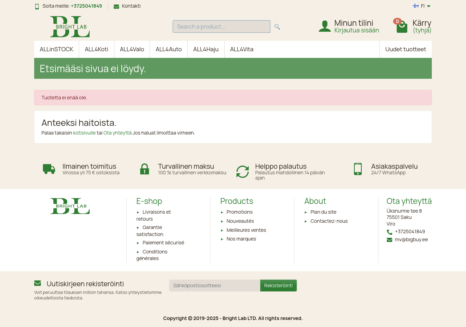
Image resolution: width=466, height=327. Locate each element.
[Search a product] (221, 26)
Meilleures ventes (246, 230)
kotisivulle (85, 132)
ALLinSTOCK (56, 49)
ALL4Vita (242, 49)
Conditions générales (151, 254)
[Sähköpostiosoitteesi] (214, 285)
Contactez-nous (329, 221)
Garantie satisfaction (149, 230)
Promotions (240, 211)
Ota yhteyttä (118, 132)
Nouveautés (240, 221)
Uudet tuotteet (405, 49)
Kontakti (127, 5)
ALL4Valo (132, 49)
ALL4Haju (206, 49)
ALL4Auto (169, 49)
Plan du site (323, 211)
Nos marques (241, 238)
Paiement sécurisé (163, 242)
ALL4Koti (96, 49)
